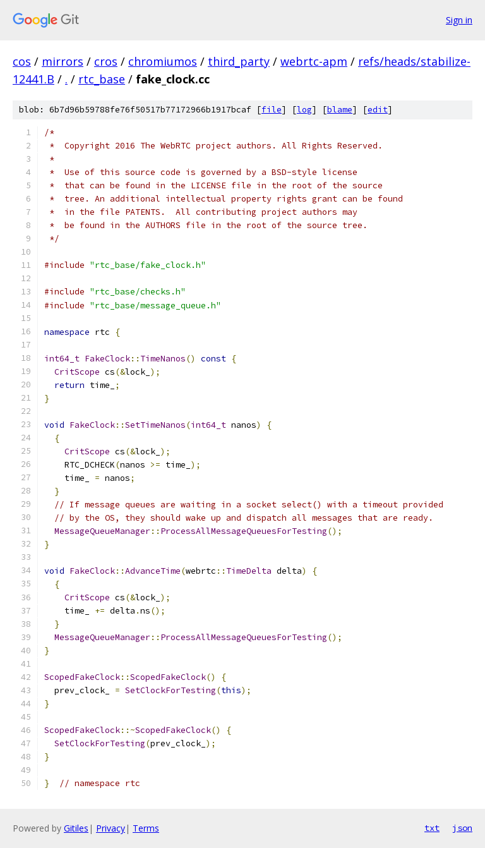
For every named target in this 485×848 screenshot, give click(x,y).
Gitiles (76, 828)
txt (432, 827)
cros (105, 61)
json (462, 827)
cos (22, 61)
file (271, 109)
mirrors (62, 61)
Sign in (459, 20)
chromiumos (162, 61)
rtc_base (101, 79)
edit (378, 109)
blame (339, 109)
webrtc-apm (313, 61)
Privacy (110, 828)
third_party (239, 61)
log (304, 109)
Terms (146, 828)
